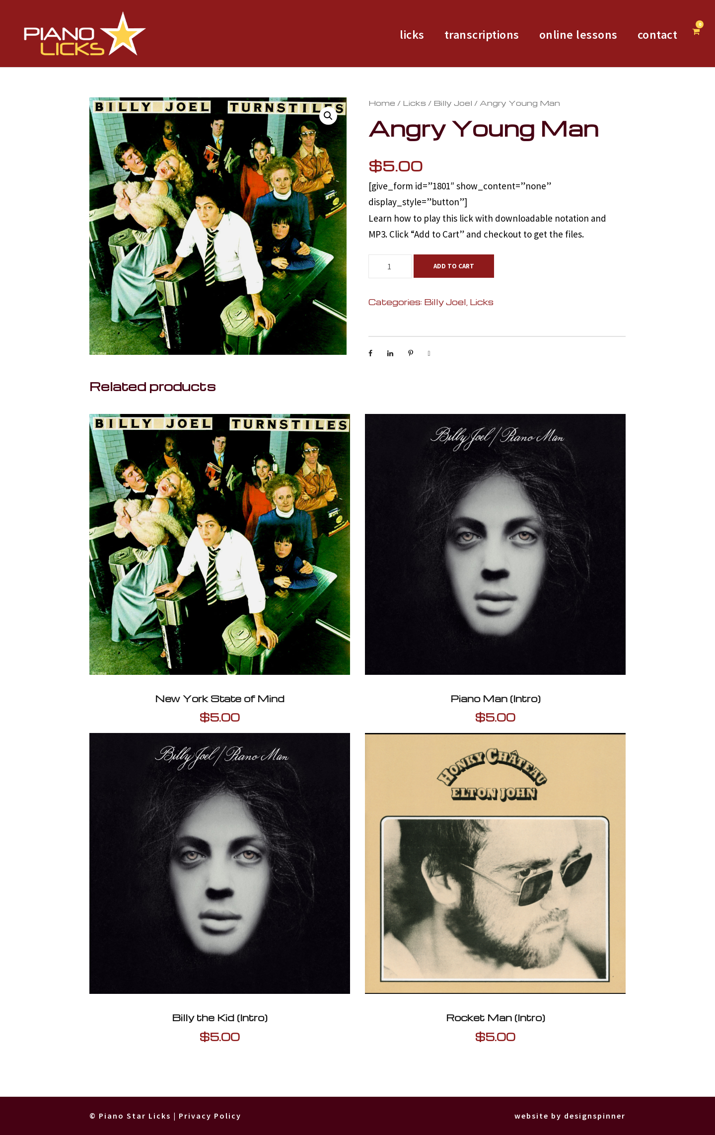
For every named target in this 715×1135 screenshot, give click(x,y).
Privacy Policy (221, 1116)
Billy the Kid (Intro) (219, 1017)
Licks (401, 103)
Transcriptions (465, 34)
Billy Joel (427, 103)
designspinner (592, 1116)
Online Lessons (570, 34)
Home (377, 103)
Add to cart (455, 266)
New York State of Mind (219, 698)
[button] (328, 116)
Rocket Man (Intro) (495, 1017)
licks (391, 34)
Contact (655, 34)
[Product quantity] (390, 266)
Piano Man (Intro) (495, 698)
